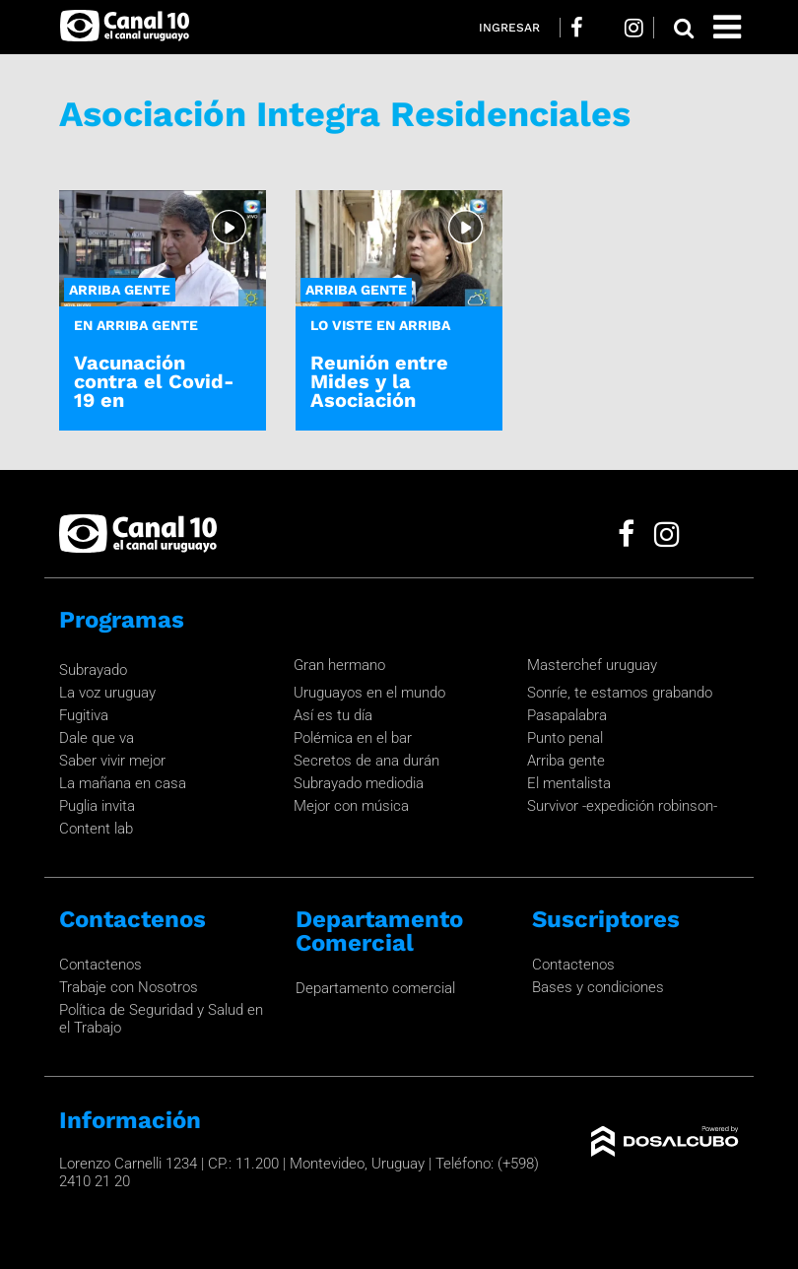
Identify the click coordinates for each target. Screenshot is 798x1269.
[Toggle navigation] (727, 27)
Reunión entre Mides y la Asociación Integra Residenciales (379, 400)
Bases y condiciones (598, 987)
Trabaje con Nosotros (128, 987)
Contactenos (100, 964)
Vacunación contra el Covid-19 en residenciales (154, 391)
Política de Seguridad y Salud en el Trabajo (161, 1018)
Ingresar (509, 27)
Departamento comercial (375, 988)
